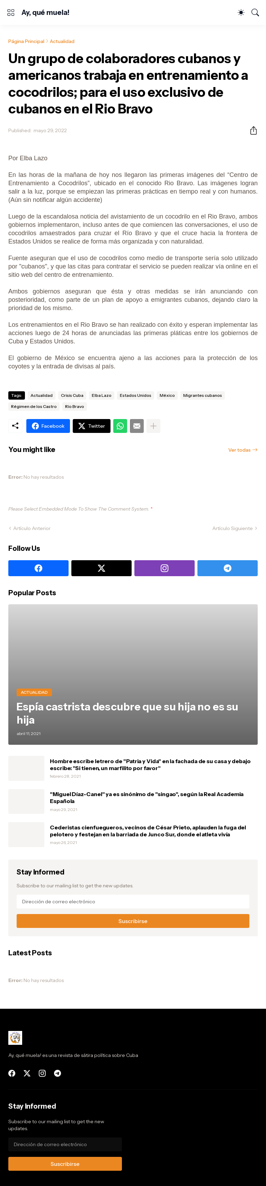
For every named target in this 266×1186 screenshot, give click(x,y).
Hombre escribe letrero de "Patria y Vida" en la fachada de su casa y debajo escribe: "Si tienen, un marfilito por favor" (150, 764)
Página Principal (26, 41)
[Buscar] (255, 12)
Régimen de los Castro (34, 406)
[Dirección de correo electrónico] (133, 901)
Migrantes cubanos (202, 395)
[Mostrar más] (153, 426)
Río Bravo (74, 406)
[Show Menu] (10, 12)
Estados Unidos (135, 395)
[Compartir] (251, 130)
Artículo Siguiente (232, 528)
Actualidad (62, 41)
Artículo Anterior (32, 528)
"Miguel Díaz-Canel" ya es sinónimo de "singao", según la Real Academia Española (146, 797)
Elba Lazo (102, 395)
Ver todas (239, 450)
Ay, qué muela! (45, 12)
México (167, 395)
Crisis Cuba (72, 395)
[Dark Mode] (241, 12)
